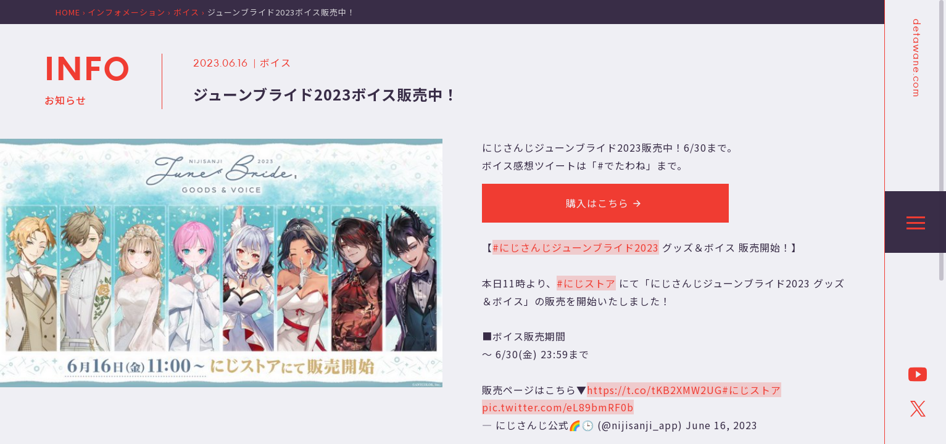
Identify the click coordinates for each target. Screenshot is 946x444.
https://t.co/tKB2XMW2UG (654, 389)
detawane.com (916, 57)
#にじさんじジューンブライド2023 (575, 247)
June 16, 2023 (722, 424)
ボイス (275, 62)
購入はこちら (605, 202)
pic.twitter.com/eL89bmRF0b (558, 407)
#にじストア (586, 283)
